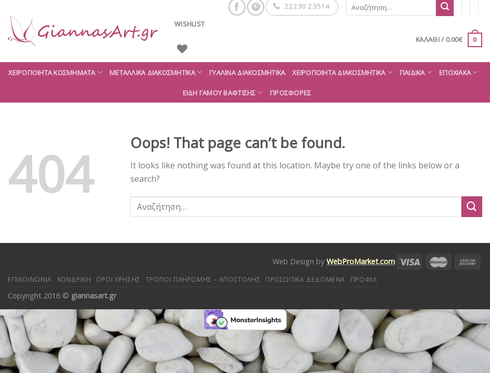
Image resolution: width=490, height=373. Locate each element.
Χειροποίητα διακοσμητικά (342, 72)
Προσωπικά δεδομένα (305, 279)
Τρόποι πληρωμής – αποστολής (203, 279)
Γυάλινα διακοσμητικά (247, 72)
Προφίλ (363, 279)
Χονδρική (74, 279)
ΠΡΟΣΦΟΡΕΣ (290, 92)
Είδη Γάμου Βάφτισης (223, 92)
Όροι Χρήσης (118, 279)
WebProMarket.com (360, 261)
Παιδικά (416, 72)
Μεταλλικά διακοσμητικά (156, 72)
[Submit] (471, 206)
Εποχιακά (458, 72)
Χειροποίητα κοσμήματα (55, 72)
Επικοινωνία (30, 279)
